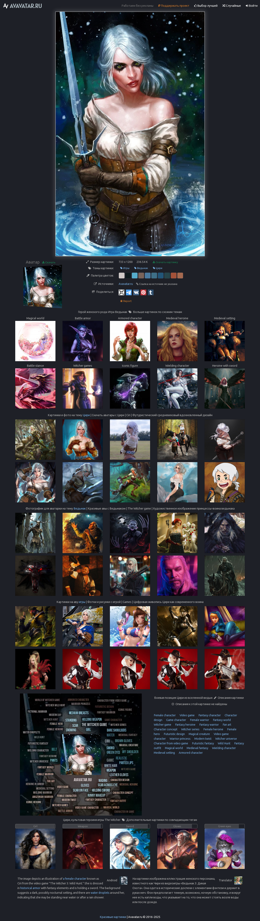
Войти (252, 5)
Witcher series (190, 729)
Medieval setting (164, 752)
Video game (187, 715)
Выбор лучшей (206, 5)
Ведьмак (141, 268)
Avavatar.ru (126, 283)
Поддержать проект (173, 5)
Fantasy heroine (184, 724)
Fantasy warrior (209, 724)
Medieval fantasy (197, 748)
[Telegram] (129, 292)
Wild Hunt (223, 743)
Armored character (190, 752)
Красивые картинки (113, 917)
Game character (176, 720)
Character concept (165, 729)
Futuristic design (174, 734)
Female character (165, 715)
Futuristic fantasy (202, 743)
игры (82, 602)
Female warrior (199, 720)
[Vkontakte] (136, 292)
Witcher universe (226, 738)
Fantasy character (209, 715)
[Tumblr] (151, 292)
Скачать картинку (165, 262)
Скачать (48, 262)
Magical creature (199, 734)
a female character (74, 878)
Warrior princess (180, 738)
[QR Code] (121, 292)
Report (126, 301)
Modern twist (202, 738)
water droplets (100, 892)
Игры (124, 268)
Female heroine (213, 729)
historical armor (30, 888)
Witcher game (162, 724)
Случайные (231, 5)
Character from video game (171, 743)
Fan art (226, 724)
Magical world (173, 748)
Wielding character (223, 748)
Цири (157, 268)
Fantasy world (221, 720)
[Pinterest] (143, 292)
